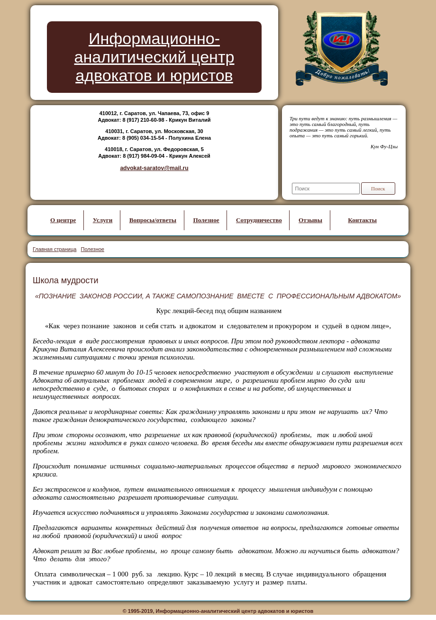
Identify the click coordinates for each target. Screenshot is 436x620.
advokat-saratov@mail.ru (154, 168)
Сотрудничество (259, 220)
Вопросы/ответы (152, 220)
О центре (63, 220)
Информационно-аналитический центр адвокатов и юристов (154, 56)
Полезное (206, 220)
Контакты (362, 220)
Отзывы (310, 220)
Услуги (103, 220)
